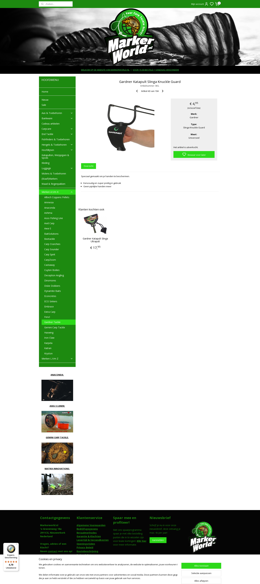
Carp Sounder (51, 249)
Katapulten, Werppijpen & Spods (55, 156)
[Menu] (17, 545)
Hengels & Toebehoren (57, 144)
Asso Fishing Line (53, 218)
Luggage (57, 168)
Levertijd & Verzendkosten (93, 540)
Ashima (48, 212)
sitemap (141, 578)
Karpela (48, 343)
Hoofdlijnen (57, 150)
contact (52, 551)
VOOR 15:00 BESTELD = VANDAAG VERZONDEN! (156, 69)
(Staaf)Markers (50, 178)
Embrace (49, 306)
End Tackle (57, 134)
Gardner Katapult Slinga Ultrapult (95, 240)
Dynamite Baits (52, 290)
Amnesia (49, 202)
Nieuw (45, 99)
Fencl (47, 317)
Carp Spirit (49, 254)
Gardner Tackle (52, 322)
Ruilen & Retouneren (89, 554)
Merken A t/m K (57, 192)
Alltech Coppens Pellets (56, 197)
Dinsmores (50, 280)
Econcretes (50, 296)
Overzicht (88, 165)
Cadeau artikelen (51, 123)
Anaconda (49, 207)
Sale (44, 104)
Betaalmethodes (87, 532)
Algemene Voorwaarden (91, 525)
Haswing (48, 332)
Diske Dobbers (52, 285)
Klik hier (141, 541)
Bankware (57, 118)
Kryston (48, 353)
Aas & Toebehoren (57, 113)
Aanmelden (158, 540)
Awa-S (47, 228)
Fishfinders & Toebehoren (56, 139)
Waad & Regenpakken (53, 183)
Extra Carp (49, 311)
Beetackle (49, 238)
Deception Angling (54, 275)
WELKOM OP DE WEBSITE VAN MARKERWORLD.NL (105, 69)
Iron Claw (49, 337)
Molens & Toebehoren (54, 173)
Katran (47, 348)
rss (148, 578)
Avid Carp (49, 223)
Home (45, 91)
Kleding (45, 162)
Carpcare (57, 128)
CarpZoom (50, 259)
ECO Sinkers (50, 301)
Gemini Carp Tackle (54, 327)
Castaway (49, 264)
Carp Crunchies (52, 244)
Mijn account (199, 4)
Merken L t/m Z (57, 358)
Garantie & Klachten (89, 536)
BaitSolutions (51, 233)
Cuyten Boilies (52, 270)
